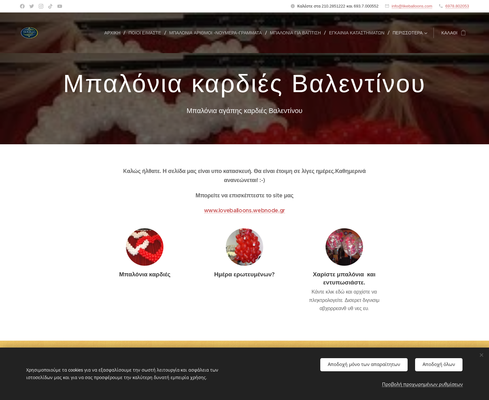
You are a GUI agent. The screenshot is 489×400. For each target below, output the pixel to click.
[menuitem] (114, 33)
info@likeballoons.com (412, 6)
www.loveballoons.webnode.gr (244, 210)
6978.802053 (457, 6)
